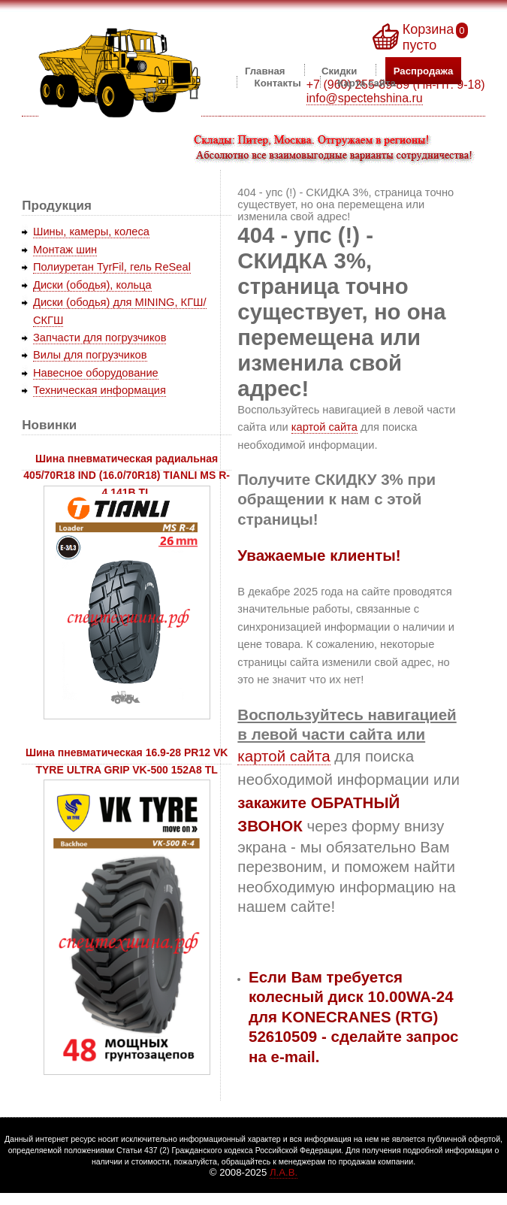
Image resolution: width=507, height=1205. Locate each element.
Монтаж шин (65, 250)
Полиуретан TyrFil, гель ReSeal (112, 267)
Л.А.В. (283, 1172)
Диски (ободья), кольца (92, 285)
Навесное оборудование (95, 373)
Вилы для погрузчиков (90, 355)
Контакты (278, 82)
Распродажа (424, 70)
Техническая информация (99, 390)
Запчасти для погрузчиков (99, 338)
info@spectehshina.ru (364, 98)
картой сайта (324, 427)
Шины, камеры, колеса (91, 232)
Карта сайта (366, 82)
